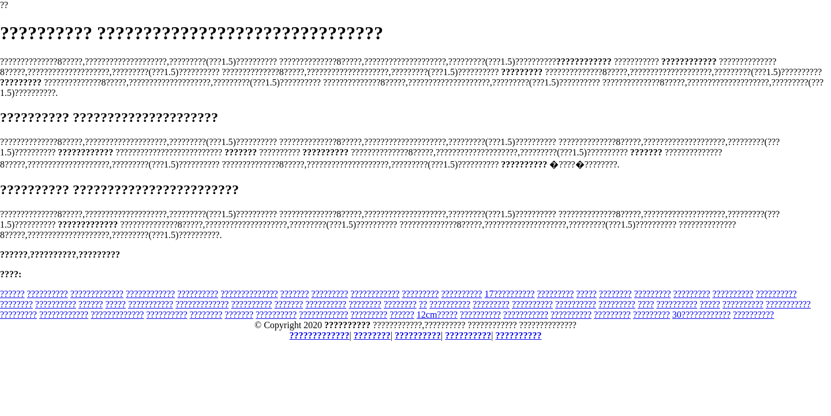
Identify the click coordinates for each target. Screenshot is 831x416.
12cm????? (437, 315)
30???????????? (701, 315)
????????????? (96, 294)
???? (646, 304)
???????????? (150, 294)
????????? (329, 294)
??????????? (150, 304)
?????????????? (249, 294)
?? (423, 304)
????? (586, 294)
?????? (12, 294)
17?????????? (509, 294)
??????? (294, 294)
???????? (615, 294)
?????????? (47, 294)
